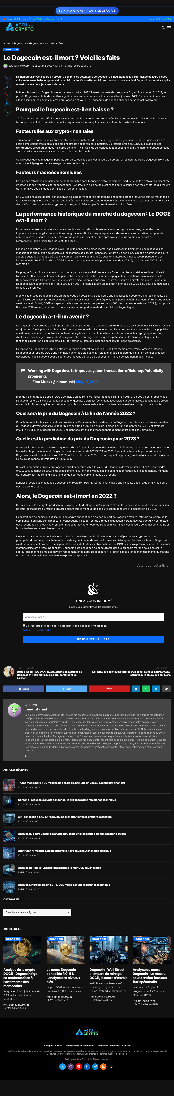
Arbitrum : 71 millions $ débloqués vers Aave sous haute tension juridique (64, 850)
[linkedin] (87, 1066)
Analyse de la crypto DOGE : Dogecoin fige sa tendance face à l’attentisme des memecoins (20, 977)
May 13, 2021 (87, 382)
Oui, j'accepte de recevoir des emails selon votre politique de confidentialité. (65, 625)
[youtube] (79, 1066)
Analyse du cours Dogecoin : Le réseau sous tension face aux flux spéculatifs (150, 975)
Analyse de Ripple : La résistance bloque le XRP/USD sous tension (59, 867)
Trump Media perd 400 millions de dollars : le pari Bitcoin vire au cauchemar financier (71, 782)
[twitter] (62, 1066)
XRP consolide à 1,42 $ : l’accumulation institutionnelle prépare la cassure (65, 816)
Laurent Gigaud (19, 66)
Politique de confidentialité (37, 629)
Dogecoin (18, 43)
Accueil (6, 43)
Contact (126, 1045)
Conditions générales (108, 1045)
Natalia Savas (147, 1000)
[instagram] (70, 1066)
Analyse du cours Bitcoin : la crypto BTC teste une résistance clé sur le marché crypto (72, 833)
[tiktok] (111, 1066)
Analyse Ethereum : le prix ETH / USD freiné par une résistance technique (64, 884)
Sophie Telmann (19, 1004)
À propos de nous (53, 1045)
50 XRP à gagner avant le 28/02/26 (87, 10)
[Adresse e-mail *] (93, 617)
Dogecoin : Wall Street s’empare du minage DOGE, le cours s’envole (108, 973)
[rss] (103, 1066)
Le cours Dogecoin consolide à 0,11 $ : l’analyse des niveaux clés (63, 975)
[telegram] (95, 1066)
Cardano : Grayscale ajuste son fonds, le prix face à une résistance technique (67, 799)
